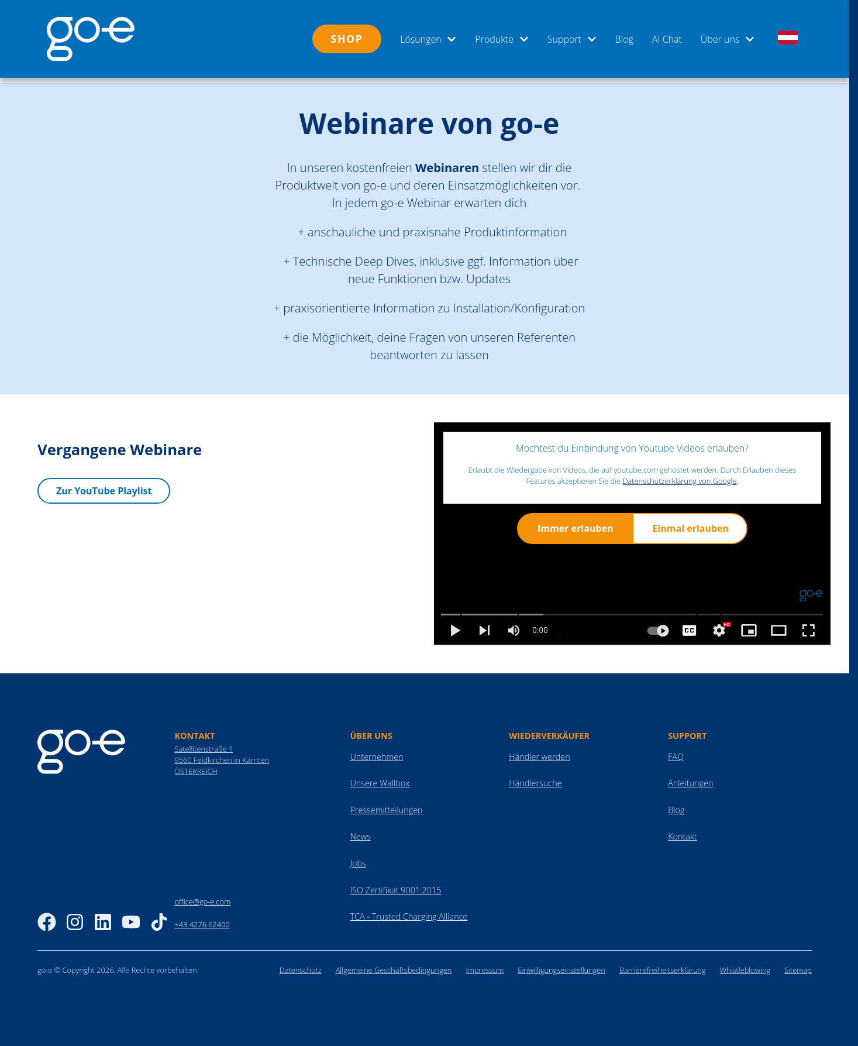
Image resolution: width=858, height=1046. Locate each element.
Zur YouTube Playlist (103, 485)
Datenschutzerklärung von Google (679, 475)
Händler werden (539, 751)
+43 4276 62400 (201, 919)
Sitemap (798, 964)
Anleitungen (690, 777)
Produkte (501, 39)
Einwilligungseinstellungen (561, 964)
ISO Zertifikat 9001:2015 (395, 884)
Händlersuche (535, 777)
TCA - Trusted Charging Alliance (408, 911)
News (360, 831)
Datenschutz (301, 964)
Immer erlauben (575, 523)
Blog (624, 39)
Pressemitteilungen (386, 804)
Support (572, 39)
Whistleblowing (745, 964)
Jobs (358, 857)
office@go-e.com (202, 896)
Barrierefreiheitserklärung (662, 964)
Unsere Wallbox (379, 777)
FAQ (676, 751)
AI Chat (667, 39)
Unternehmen (376, 751)
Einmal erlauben (690, 523)
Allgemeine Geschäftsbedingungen (394, 964)
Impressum (485, 964)
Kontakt (682, 831)
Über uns (727, 39)
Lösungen (428, 39)
